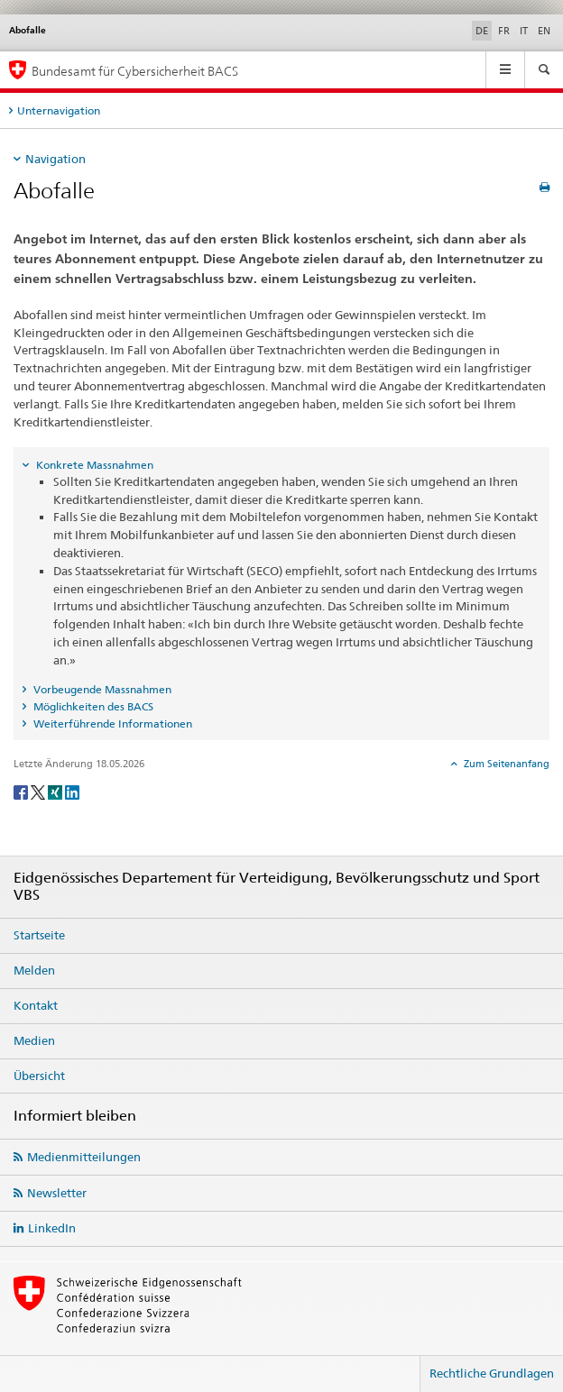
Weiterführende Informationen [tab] (111, 723)
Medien (34, 1040)
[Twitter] (39, 791)
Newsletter (57, 1193)
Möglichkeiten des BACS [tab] (92, 706)
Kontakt (36, 1005)
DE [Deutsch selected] (481, 30)
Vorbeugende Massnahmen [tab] (101, 689)
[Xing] (56, 791)
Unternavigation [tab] (58, 110)
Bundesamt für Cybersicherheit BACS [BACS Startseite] (135, 70)
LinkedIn (52, 1228)
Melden (34, 970)
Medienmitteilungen (84, 1156)
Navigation (55, 158)
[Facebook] (22, 791)
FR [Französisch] (504, 30)
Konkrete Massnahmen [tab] (93, 465)
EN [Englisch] (544, 30)
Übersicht (39, 1075)
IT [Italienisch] (524, 30)
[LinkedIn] (72, 791)
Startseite (39, 935)
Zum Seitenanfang (505, 763)
